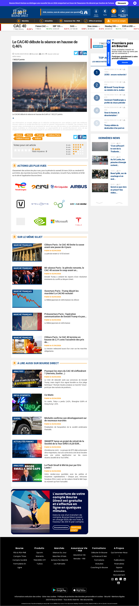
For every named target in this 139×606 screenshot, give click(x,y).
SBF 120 (56, 26)
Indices (38, 138)
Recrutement (119, 575)
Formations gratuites (99, 562)
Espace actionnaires (119, 569)
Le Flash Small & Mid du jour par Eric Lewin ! (62, 466)
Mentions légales (118, 597)
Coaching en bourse (99, 567)
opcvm (39, 552)
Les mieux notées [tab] (100, 62)
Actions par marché (59, 560)
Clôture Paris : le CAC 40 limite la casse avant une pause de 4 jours (64, 245)
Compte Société (20, 560)
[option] (109, 147)
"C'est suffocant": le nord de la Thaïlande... (118, 149)
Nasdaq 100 (110, 26)
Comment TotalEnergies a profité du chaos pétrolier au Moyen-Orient (115, 103)
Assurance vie (79, 555)
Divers (19, 135)
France (40, 135)
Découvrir (122, 3)
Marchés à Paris (59, 556)
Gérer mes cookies (49, 597)
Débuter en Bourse (99, 552)
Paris (29, 135)
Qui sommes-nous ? (119, 554)
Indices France (22, 138)
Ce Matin (48, 395)
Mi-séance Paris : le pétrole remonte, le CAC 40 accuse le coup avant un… (64, 269)
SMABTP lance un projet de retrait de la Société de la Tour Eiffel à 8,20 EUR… (64, 442)
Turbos (40, 564)
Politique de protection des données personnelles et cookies (80, 597)
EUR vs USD (127, 26)
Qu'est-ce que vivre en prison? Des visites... (119, 190)
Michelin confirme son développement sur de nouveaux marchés (65, 419)
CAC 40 (19, 26)
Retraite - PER (79, 558)
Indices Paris (54, 135)
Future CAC (40, 26)
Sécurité (107, 597)
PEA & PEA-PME (19, 552)
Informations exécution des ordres (28, 597)
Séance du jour (59, 552)
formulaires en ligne (19, 566)
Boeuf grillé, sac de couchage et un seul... (118, 176)
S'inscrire (125, 62)
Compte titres (19, 556)
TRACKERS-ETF (39, 560)
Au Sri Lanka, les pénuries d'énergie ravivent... (118, 162)
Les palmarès (59, 564)
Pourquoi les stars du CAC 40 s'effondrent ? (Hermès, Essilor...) (65, 372)
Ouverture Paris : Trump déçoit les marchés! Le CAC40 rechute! (61, 292)
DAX (72, 26)
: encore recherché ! (115, 74)
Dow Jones (92, 26)
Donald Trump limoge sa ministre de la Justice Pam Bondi (114, 90)
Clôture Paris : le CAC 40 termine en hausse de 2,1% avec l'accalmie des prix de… (64, 339)
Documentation (61, 527)
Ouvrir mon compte (75, 528)
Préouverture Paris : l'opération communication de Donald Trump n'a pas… (65, 315)
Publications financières (119, 562)
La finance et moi (99, 556)
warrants (40, 556)
